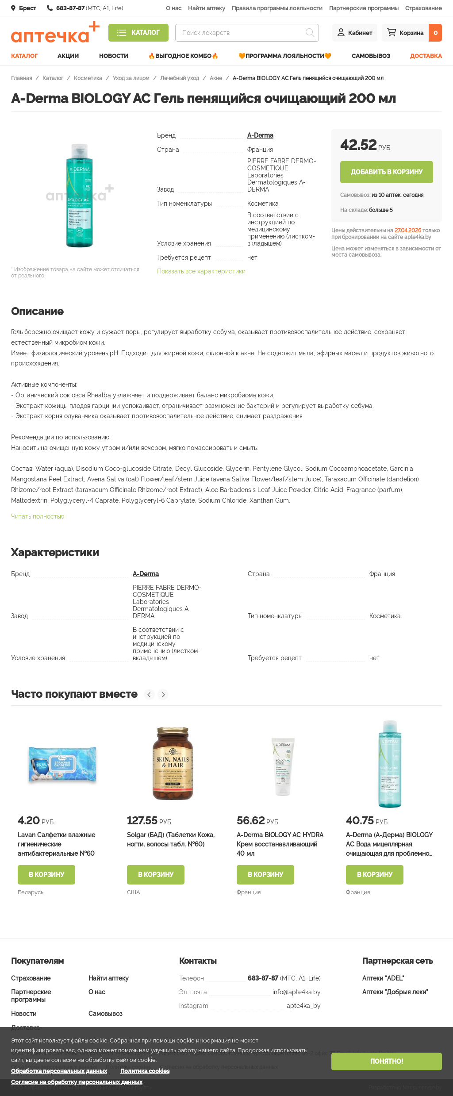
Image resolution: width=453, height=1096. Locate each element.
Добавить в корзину (386, 172)
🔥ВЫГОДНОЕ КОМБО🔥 (183, 56)
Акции (68, 56)
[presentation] (149, 694)
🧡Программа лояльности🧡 (284, 56)
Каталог (24, 56)
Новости (113, 56)
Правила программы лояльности (277, 8)
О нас (173, 8)
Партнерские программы (364, 8)
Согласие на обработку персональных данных (76, 1082)
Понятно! (386, 1061)
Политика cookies (144, 1071)
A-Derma (260, 135)
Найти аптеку (206, 8)
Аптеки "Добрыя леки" (395, 992)
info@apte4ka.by (297, 992)
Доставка (426, 56)
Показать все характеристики (201, 271)
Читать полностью (37, 516)
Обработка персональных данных (59, 1071)
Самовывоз (371, 56)
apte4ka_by (304, 1005)
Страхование (423, 8)
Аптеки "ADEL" (383, 978)
